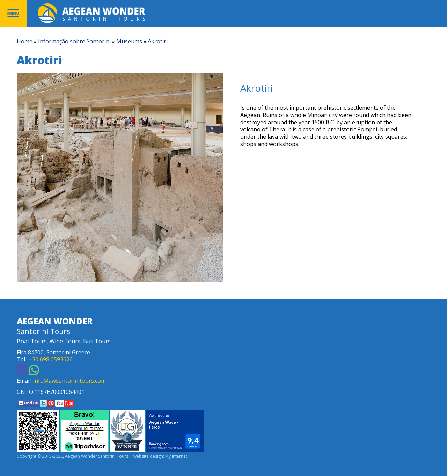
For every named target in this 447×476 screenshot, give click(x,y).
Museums (129, 41)
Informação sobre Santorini (74, 41)
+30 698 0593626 (51, 359)
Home (24, 41)
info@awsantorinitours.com (69, 381)
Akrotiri (158, 41)
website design (148, 456)
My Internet (176, 456)
